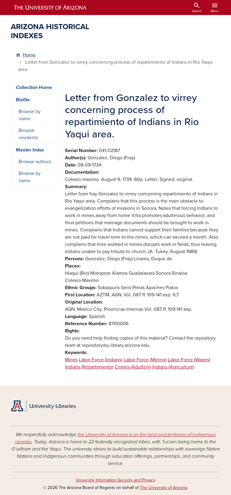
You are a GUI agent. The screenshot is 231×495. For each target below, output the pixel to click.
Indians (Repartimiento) (89, 367)
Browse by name (30, 115)
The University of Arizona (163, 487)
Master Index (30, 150)
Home (29, 55)
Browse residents (28, 134)
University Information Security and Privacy (115, 480)
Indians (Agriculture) (173, 367)
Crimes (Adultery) (133, 367)
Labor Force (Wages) (189, 360)
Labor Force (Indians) (100, 360)
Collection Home (34, 87)
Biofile (23, 100)
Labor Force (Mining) (145, 360)
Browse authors (35, 162)
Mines (71, 360)
